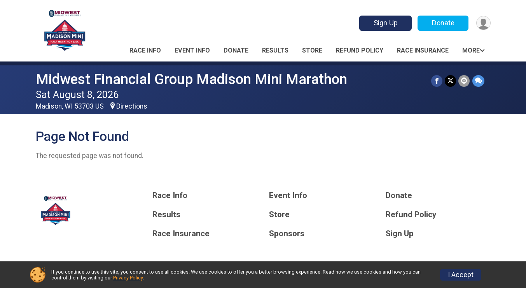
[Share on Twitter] (450, 80)
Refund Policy (359, 50)
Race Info (145, 50)
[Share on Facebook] (437, 80)
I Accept (461, 275)
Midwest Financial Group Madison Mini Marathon (191, 79)
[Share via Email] (464, 80)
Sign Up (385, 23)
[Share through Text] (478, 80)
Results (275, 50)
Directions (131, 106)
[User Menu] (483, 23)
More (471, 50)
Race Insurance (423, 50)
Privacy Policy (128, 278)
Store (312, 50)
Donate (443, 23)
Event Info (192, 50)
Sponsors (286, 233)
